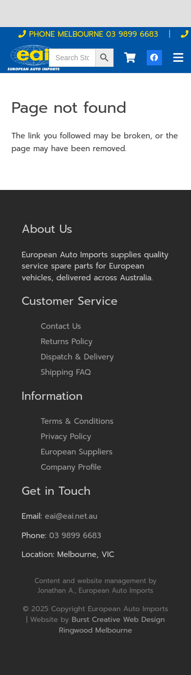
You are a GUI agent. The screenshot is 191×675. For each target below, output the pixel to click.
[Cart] (130, 57)
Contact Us (61, 326)
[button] (178, 58)
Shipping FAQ (66, 372)
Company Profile (71, 467)
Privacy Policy (66, 436)
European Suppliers (77, 451)
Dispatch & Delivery (77, 357)
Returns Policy (67, 341)
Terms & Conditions (77, 421)
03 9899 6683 (75, 535)
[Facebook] (154, 57)
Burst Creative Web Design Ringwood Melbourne (112, 625)
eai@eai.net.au (71, 516)
